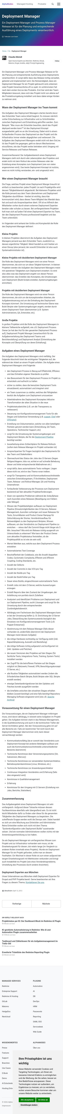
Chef (53, 417)
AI (34, 991)
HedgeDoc (6, 1011)
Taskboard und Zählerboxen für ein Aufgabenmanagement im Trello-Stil (30, 942)
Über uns (36, 1048)
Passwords (37, 1011)
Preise (4, 1048)
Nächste (46, 904)
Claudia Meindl (15, 57)
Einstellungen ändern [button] (29, 1105)
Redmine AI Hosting (10, 996)
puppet (47, 417)
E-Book (5, 1073)
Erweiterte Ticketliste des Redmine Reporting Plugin (25, 952)
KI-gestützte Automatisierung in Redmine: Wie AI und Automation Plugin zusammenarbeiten (26, 931)
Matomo (5, 1006)
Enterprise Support (9, 991)
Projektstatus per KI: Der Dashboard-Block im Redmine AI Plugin (31, 921)
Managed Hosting (25, 4)
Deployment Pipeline (44, 437)
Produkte (42, 4)
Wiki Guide (37, 1032)
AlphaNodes (7, 4)
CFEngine (11, 420)
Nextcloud (6, 1017)
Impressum (6, 1106)
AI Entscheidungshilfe (11, 1083)
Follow (57, 61)
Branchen (6, 1063)
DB (34, 996)
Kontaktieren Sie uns (35, 882)
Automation (38, 986)
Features (5, 1053)
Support (5, 1058)
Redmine (5, 986)
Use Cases (6, 1068)
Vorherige (16, 904)
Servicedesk (38, 1027)
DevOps (36, 1001)
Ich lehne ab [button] (43, 1100)
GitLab (4, 1001)
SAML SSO (37, 1022)
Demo (4, 1078)
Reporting (37, 1017)
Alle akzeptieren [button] (27, 1100)
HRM (35, 1006)
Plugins (37, 981)
